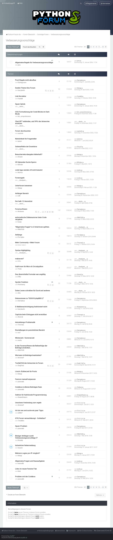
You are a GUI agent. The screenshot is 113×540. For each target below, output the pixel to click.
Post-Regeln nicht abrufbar (25, 80)
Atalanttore (81, 307)
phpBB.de (24, 537)
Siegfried (21, 365)
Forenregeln (19, 178)
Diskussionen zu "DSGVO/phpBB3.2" (29, 298)
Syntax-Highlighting (22, 250)
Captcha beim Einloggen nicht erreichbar (31, 314)
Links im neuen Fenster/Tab (26, 469)
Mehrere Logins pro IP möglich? (27, 453)
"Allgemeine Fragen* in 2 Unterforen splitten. (32, 227)
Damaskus (80, 80)
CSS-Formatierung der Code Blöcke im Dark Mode (32, 113)
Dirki (19, 471)
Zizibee (79, 387)
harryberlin (21, 90)
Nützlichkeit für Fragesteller (26, 139)
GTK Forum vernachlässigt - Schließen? (30, 418)
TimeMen (21, 420)
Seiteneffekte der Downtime (26, 147)
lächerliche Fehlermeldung (25, 445)
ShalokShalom (22, 397)
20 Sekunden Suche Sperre (25, 162)
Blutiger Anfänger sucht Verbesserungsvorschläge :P (26, 437)
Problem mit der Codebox (25, 476)
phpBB (12, 536)
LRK (19, 196)
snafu (79, 170)
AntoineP (21, 357)
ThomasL (80, 242)
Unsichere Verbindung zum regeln (28, 402)
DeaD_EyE (80, 363)
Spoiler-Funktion (21, 282)
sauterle (20, 133)
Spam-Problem (21, 426)
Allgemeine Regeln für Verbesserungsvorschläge (34, 62)
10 (52, 212)
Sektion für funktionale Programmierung (31, 395)
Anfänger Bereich (22, 193)
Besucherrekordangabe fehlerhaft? (28, 154)
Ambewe (21, 211)
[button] (84, 47)
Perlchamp (21, 284)
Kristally (20, 440)
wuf (19, 332)
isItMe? (20, 413)
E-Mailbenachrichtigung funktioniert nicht (31, 307)
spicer (20, 141)
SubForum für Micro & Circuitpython (29, 266)
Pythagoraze (22, 82)
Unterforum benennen (23, 185)
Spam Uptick (20, 104)
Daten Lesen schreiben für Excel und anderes (32, 290)
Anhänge (18, 235)
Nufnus (20, 172)
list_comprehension (24, 116)
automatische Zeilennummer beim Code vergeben (30, 218)
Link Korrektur (20, 96)
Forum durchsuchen (23, 131)
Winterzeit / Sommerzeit (24, 338)
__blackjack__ (22, 180)
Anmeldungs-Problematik (25, 322)
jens (19, 65)
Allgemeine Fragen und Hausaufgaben (30, 461)
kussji (19, 222)
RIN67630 (80, 217)
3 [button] (93, 46)
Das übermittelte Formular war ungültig (30, 274)
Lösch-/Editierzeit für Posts (26, 371)
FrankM (20, 98)
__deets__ (21, 106)
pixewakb (21, 381)
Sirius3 (79, 147)
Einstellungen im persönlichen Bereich (30, 330)
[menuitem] (20, 3)
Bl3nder (20, 164)
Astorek (20, 317)
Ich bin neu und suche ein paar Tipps (29, 410)
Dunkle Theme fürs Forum (25, 88)
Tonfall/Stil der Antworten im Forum (29, 363)
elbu (19, 293)
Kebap (79, 88)
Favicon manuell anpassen (25, 379)
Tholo (20, 269)
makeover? (19, 259)
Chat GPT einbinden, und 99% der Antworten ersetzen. (32, 122)
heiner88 (21, 463)
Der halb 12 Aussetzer (23, 201)
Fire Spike (21, 237)
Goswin (20, 448)
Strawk (20, 157)
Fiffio (19, 277)
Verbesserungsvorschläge (20, 40)
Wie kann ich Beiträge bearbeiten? (28, 355)
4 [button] (96, 46)
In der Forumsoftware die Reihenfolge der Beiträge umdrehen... (31, 347)
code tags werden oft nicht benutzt (28, 170)
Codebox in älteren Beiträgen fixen (28, 387)
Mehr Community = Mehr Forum (27, 242)
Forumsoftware (21, 209)
